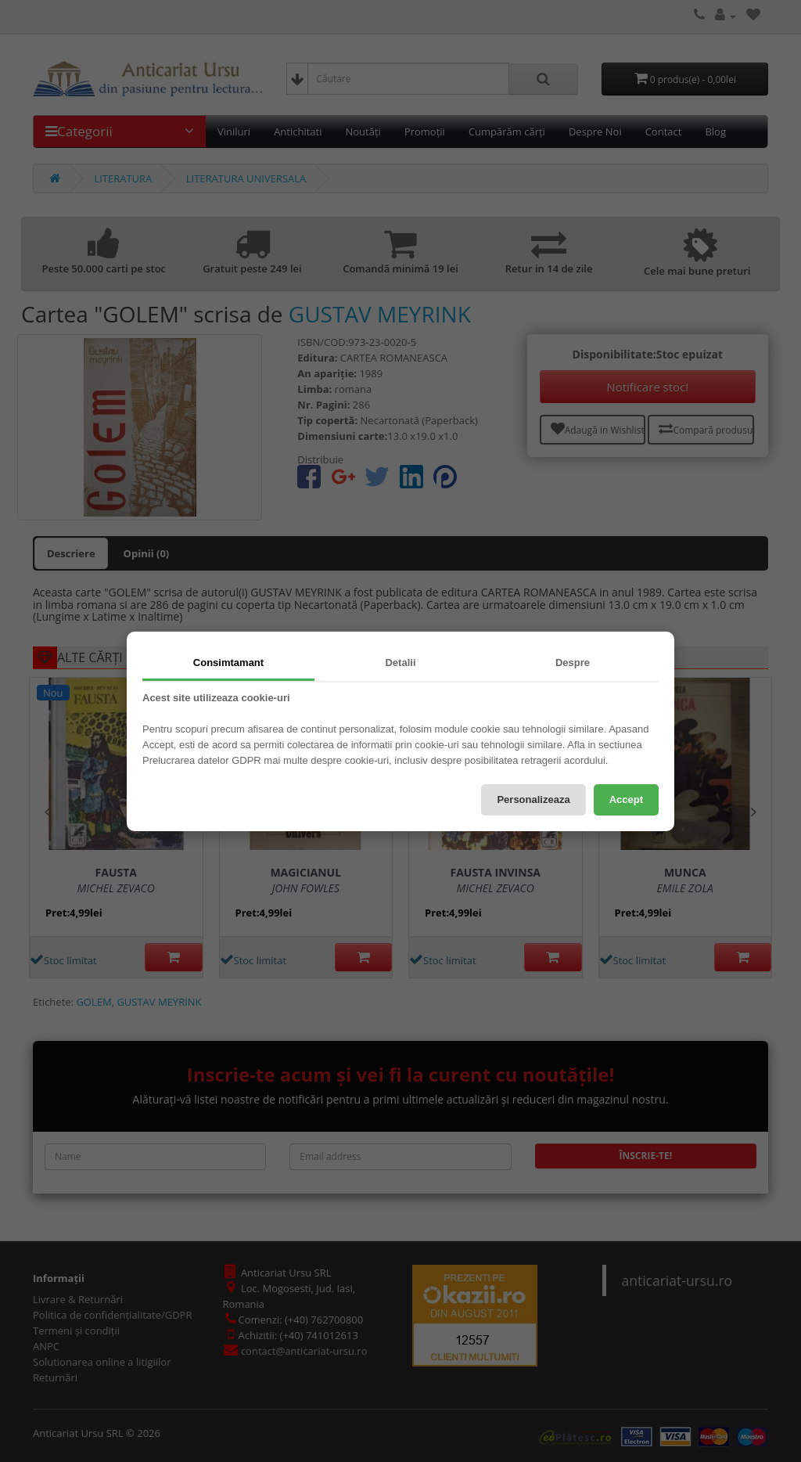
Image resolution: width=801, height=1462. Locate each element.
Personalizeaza (533, 799)
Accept (626, 799)
